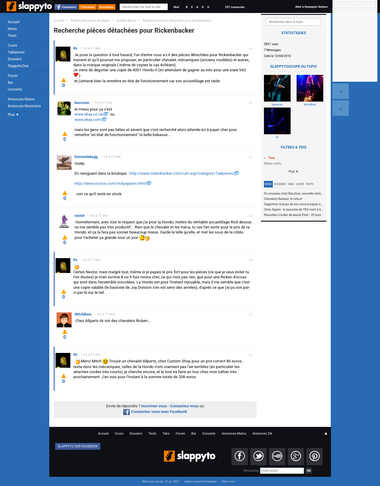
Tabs (291, 184)
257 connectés (234, 7)
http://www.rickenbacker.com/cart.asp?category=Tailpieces (181, 173)
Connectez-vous (184, 406)
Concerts (15, 89)
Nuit (176, 7)
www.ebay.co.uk (89, 114)
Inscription (106, 7)
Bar (10, 83)
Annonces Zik (262, 433)
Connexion (69, 7)
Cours (12, 45)
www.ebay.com (88, 119)
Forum (13, 76)
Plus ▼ (13, 115)
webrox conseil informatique (200, 481)
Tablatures (16, 52)
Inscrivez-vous (154, 406)
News (12, 29)
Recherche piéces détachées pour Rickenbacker (177, 21)
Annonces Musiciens (24, 106)
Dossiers (15, 59)
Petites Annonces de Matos (90, 21)
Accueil (14, 22)
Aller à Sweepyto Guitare (311, 6)
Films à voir (228, 481)
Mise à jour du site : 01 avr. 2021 (160, 481)
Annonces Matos (21, 99)
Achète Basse (126, 21)
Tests (12, 36)
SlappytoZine (18, 66)
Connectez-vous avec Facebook (155, 411)
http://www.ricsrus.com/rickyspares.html (110, 183)
